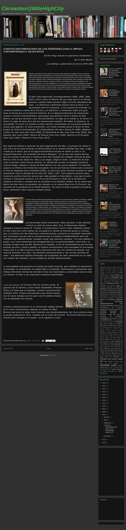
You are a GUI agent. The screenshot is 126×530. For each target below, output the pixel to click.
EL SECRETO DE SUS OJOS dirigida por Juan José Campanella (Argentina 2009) (115, 243)
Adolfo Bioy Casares (105, 267)
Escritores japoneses (114, 309)
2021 (104, 414)
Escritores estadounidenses (111, 302)
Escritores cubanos (117, 296)
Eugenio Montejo (117, 318)
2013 (104, 391)
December (107, 436)
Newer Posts (8, 348)
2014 (104, 394)
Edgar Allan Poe (115, 280)
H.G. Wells (111, 330)
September (108, 423)
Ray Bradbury (114, 363)
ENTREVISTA (111, 283)
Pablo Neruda (117, 355)
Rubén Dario (109, 367)
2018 (104, 406)
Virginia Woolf (105, 369)
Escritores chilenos (116, 292)
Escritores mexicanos (108, 311)
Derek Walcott (104, 280)
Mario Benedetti (112, 350)
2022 (104, 439)
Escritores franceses (106, 305)
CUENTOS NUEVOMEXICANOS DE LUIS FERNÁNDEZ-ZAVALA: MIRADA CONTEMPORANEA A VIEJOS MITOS (42, 50)
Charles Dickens (104, 276)
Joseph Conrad (104, 346)
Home (49, 348)
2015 (104, 397)
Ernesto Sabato (115, 285)
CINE (113, 276)
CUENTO (115, 278)
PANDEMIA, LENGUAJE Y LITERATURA (113, 224)
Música (114, 353)
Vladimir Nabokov (117, 369)
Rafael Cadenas (108, 361)
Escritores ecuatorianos (108, 297)
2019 (104, 409)
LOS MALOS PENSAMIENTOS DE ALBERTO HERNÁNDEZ (114, 92)
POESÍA (103, 359)
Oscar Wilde (107, 355)
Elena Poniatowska (105, 281)
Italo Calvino (109, 336)
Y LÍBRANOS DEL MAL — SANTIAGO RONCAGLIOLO (115, 150)
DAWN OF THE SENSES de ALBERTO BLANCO (115, 186)
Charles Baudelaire (114, 274)
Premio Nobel (117, 359)
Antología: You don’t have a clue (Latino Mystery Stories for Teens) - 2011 (115, 169)
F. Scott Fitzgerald (118, 320)
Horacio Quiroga (112, 334)
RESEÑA (105, 365)
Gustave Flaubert (105, 329)
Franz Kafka (108, 323)
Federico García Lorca (108, 321)
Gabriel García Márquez (115, 325)
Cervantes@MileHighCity (33, 8)
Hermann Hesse (112, 332)
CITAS (120, 276)
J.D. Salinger (119, 336)
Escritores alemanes (106, 287)
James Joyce (116, 339)
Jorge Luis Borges (115, 343)
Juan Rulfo (103, 348)
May (105, 420)
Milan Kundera (106, 353)
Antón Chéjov (112, 270)
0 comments (36, 340)
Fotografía (119, 322)
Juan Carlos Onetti (116, 346)
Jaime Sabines (104, 339)
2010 (104, 383)
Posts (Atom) (52, 355)
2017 (104, 403)
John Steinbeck (116, 341)
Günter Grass (117, 327)
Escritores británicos (108, 290)
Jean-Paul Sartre (104, 341)
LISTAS (102, 350)
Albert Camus (117, 267)
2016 (104, 400)
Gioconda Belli (106, 327)
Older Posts (89, 348)
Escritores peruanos (108, 313)
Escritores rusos (106, 314)
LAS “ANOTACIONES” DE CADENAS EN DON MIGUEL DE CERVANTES (115, 206)
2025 (104, 442)
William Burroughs (108, 371)
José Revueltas (104, 344)
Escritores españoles (115, 299)
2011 (104, 386)
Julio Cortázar (115, 348)
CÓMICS (105, 278)
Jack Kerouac (116, 337)
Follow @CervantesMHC (108, 59)
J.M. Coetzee (106, 337)
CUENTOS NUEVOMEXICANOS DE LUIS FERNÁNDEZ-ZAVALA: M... (110, 428)
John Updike (103, 343)
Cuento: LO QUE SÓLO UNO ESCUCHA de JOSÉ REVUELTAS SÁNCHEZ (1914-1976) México (111, 112)
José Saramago (115, 344)
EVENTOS (105, 320)
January (107, 417)
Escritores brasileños (116, 289)
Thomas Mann (119, 367)
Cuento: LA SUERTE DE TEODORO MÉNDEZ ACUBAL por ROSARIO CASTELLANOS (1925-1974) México (111, 73)
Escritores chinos (108, 294)
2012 (104, 389)
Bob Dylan (112, 272)
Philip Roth (104, 357)
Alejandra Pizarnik (105, 269)
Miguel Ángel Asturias (117, 352)
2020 (104, 412)
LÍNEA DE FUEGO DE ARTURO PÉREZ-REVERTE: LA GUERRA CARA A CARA (116, 133)
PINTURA (116, 357)
